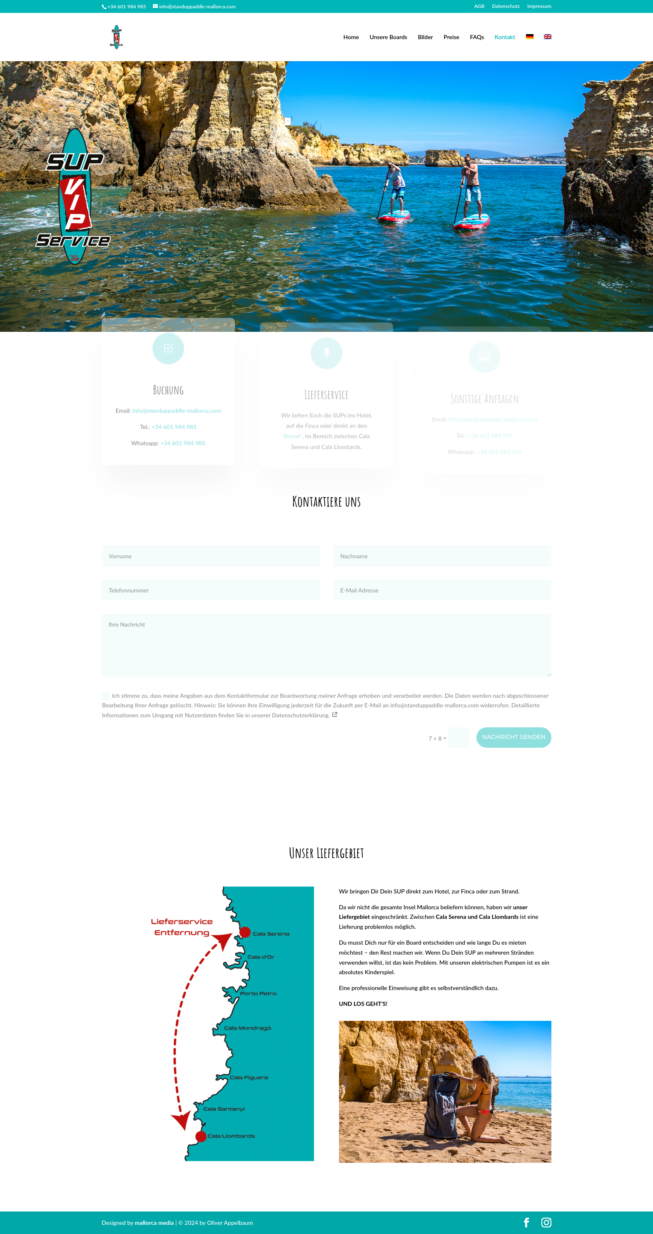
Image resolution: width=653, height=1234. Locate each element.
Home (351, 37)
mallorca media (155, 1222)
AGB (479, 6)
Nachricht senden (514, 737)
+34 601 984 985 (174, 437)
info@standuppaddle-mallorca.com (176, 421)
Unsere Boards (388, 37)
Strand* (292, 444)
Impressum (539, 6)
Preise (451, 37)
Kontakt (505, 37)
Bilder (425, 37)
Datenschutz (506, 6)
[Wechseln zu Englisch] (547, 47)
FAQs (477, 37)
